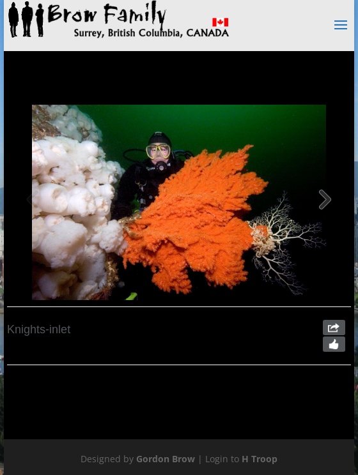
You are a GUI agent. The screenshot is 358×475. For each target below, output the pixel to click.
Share (334, 327)
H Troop (259, 459)
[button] (325, 202)
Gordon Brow (165, 459)
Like (334, 344)
